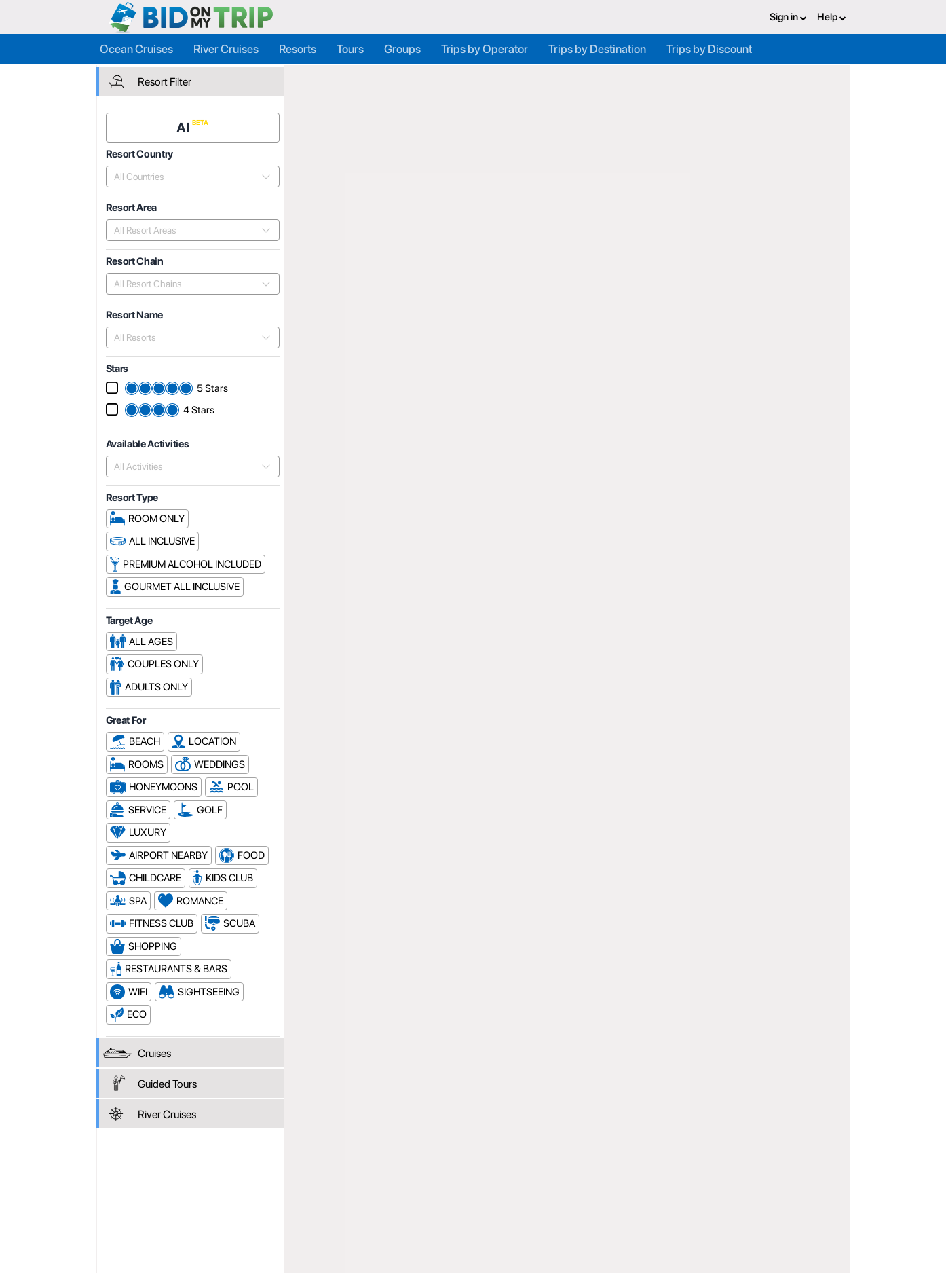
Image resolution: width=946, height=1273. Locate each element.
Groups (402, 49)
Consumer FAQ (196, 1186)
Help (831, 17)
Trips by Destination (597, 49)
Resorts (297, 49)
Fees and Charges (329, 1201)
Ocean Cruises (136, 49)
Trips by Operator (484, 49)
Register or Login (200, 1171)
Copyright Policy (579, 1201)
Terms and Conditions (591, 1186)
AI (185, 127)
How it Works (446, 1186)
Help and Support (202, 1201)
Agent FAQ (314, 1186)
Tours (350, 49)
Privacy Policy (574, 1171)
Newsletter (188, 1218)
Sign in (788, 17)
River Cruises (226, 49)
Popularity (706, 167)
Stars (830, 167)
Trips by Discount (709, 49)
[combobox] (185, 176)
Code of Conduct (581, 1216)
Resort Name (773, 167)
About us (437, 1171)
